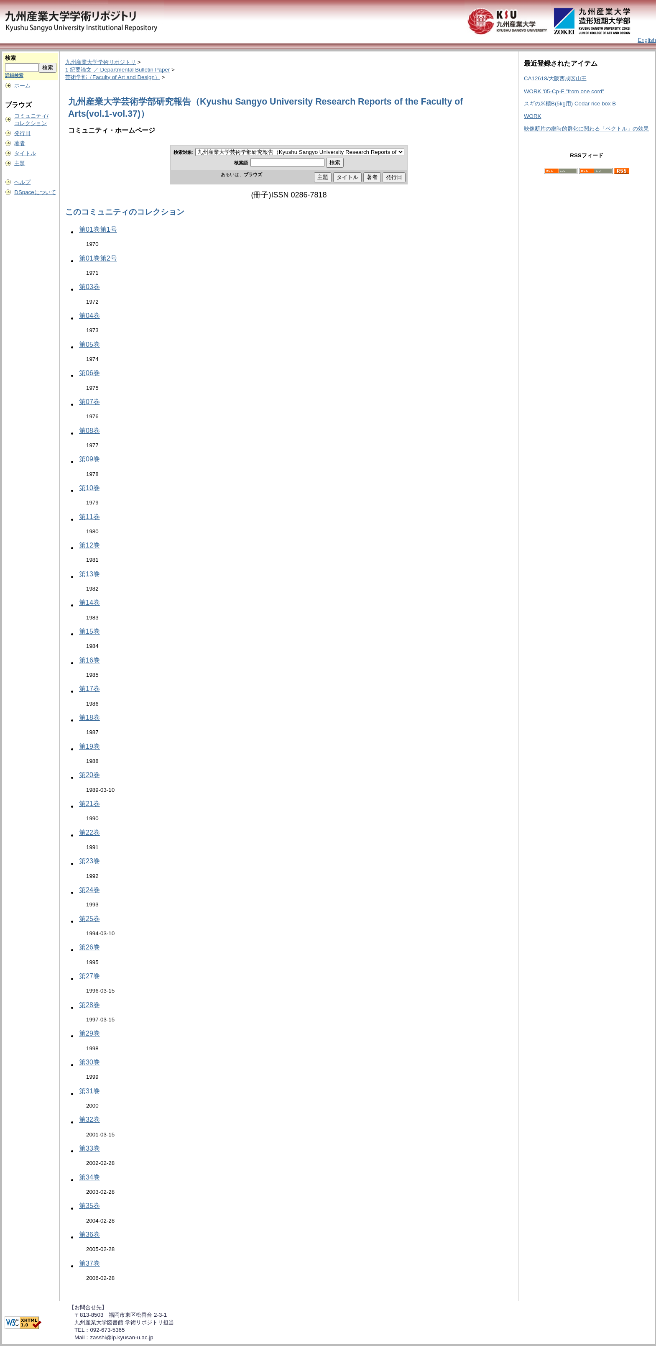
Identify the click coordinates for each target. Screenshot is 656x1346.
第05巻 (89, 344)
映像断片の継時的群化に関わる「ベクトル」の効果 (586, 128)
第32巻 (89, 1119)
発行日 (22, 133)
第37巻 (89, 1263)
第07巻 (89, 401)
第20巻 (89, 774)
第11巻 (89, 516)
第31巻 (89, 1091)
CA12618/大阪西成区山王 (555, 78)
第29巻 (89, 1033)
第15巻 (89, 631)
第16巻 (89, 660)
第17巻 (89, 688)
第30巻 (89, 1062)
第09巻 (89, 459)
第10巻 (89, 487)
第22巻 (89, 832)
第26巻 (89, 947)
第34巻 (89, 1177)
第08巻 (89, 430)
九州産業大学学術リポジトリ (100, 62)
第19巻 (89, 746)
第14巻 (89, 602)
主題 (19, 163)
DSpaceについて (35, 192)
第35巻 (89, 1205)
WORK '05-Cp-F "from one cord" (564, 91)
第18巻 (89, 717)
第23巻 (89, 861)
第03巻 (89, 286)
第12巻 (89, 545)
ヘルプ (22, 182)
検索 (10, 58)
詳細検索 (14, 75)
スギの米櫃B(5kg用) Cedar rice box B (570, 103)
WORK (532, 116)
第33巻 (89, 1148)
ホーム (22, 85)
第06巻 (89, 372)
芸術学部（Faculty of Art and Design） (112, 77)
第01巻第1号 (98, 229)
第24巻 (89, 889)
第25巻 (89, 918)
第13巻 (89, 574)
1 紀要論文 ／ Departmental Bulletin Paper (117, 70)
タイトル (25, 153)
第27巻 (89, 976)
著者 (19, 143)
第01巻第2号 (98, 258)
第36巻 (89, 1234)
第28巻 (89, 1004)
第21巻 (89, 803)
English (647, 40)
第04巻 (89, 315)
